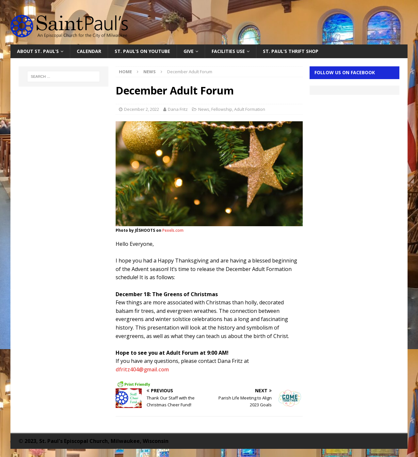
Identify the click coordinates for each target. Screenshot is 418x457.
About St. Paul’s (38, 51)
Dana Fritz (178, 109)
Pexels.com (173, 230)
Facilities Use (228, 51)
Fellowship (221, 109)
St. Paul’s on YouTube (142, 51)
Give (189, 51)
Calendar (89, 51)
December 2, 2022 (141, 109)
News (203, 109)
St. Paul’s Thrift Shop (290, 51)
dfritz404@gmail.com (142, 369)
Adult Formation (249, 109)
